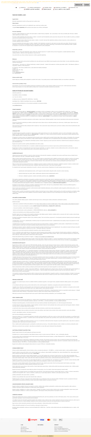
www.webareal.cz (49, 435)
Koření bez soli (73, 7)
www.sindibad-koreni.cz (17, 105)
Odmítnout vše (77, 4)
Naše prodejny (23, 430)
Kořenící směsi (47, 7)
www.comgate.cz (73, 239)
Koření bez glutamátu (59, 7)
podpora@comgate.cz (20, 72)
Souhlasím (86, 4)
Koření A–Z (22, 7)
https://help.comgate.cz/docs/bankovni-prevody (68, 203)
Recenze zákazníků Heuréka (26, 431)
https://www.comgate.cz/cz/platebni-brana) (45, 236)
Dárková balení (46, 9)
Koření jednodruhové (34, 7)
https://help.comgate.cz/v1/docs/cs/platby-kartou (47, 203)
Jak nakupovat (23, 427)
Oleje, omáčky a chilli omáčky (61, 9)
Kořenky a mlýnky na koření (31, 9)
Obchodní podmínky (25, 428)
